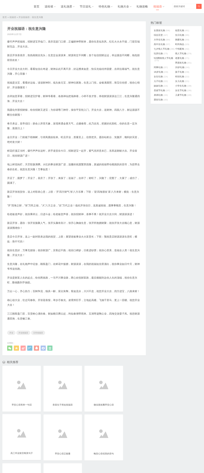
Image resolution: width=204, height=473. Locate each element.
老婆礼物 (183, 57)
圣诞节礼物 (162, 90)
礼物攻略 (143, 6)
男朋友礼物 (184, 62)
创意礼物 (183, 30)
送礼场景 (68, 6)
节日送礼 (87, 6)
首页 (39, 6)
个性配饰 (183, 48)
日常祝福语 (38, 332)
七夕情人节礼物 (164, 48)
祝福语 (157, 6)
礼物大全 (124, 6)
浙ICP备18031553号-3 (112, 463)
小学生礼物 (184, 85)
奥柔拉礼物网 (94, 463)
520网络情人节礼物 (163, 58)
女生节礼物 (184, 90)
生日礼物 (183, 34)
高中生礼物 (162, 44)
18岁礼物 (161, 71)
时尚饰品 (183, 44)
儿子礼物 (161, 81)
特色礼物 (105, 6)
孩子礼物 (183, 71)
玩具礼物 (161, 53)
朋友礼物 (161, 99)
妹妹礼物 (161, 85)
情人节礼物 (184, 53)
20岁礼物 (183, 67)
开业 (11, 332)
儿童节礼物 (184, 94)
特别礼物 (183, 76)
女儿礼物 (183, 81)
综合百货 (161, 34)
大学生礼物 (162, 39)
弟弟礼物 (161, 94)
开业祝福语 (23, 332)
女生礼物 (161, 76)
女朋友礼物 (162, 30)
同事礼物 (161, 67)
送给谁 (51, 6)
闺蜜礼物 (183, 39)
